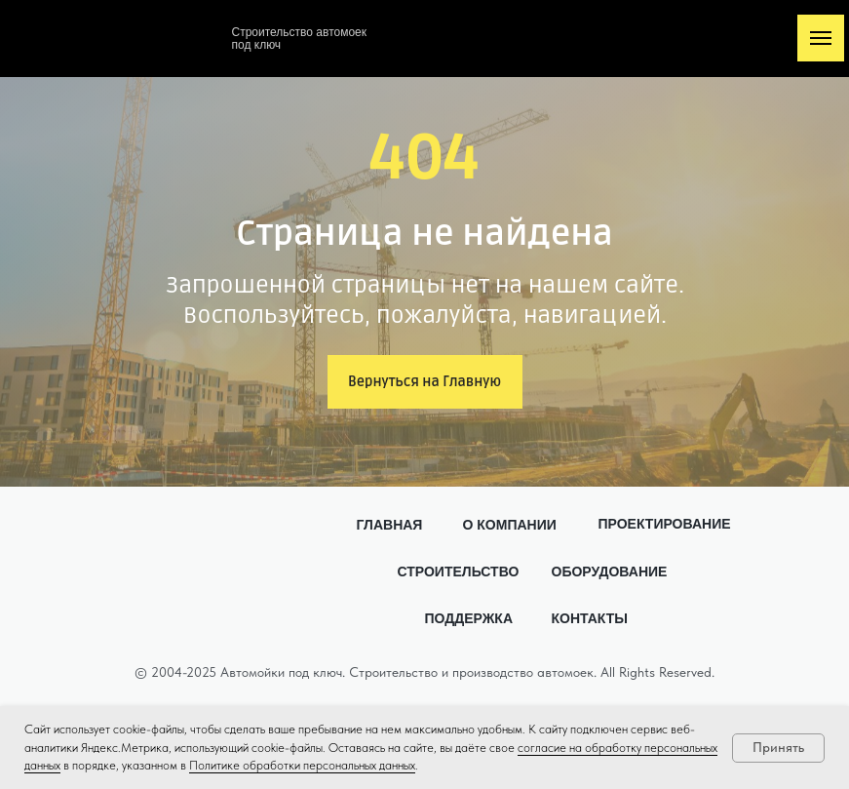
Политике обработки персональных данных (302, 765)
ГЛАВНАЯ (390, 525)
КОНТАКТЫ (590, 618)
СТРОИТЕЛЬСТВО (459, 571)
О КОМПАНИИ (510, 525)
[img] (159, 36)
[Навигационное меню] (820, 38)
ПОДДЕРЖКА (469, 618)
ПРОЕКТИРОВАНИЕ (664, 524)
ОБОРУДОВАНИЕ (610, 571)
